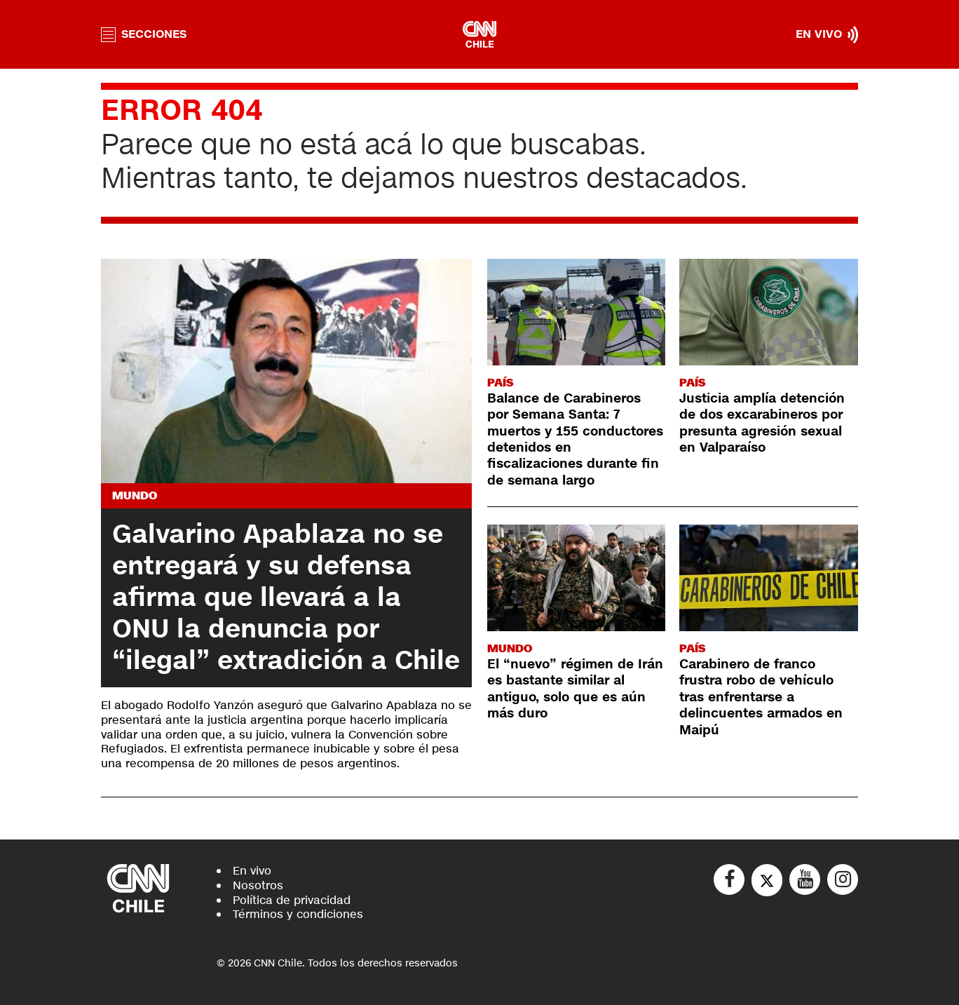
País (500, 383)
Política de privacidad (292, 900)
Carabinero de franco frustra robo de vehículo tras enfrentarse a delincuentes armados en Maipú (761, 697)
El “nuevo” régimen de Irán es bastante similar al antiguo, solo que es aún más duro (575, 688)
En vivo (252, 871)
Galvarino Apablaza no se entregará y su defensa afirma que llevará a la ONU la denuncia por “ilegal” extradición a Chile (286, 597)
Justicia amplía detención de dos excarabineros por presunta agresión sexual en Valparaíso (762, 423)
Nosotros (258, 885)
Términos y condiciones (298, 914)
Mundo (134, 495)
